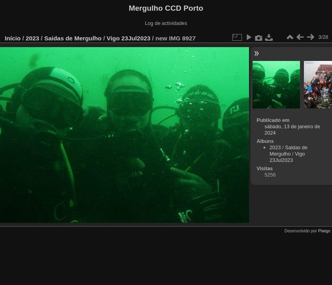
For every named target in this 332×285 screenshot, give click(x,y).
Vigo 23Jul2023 (129, 38)
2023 (32, 38)
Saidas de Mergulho (73, 38)
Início (13, 38)
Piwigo (324, 230)
